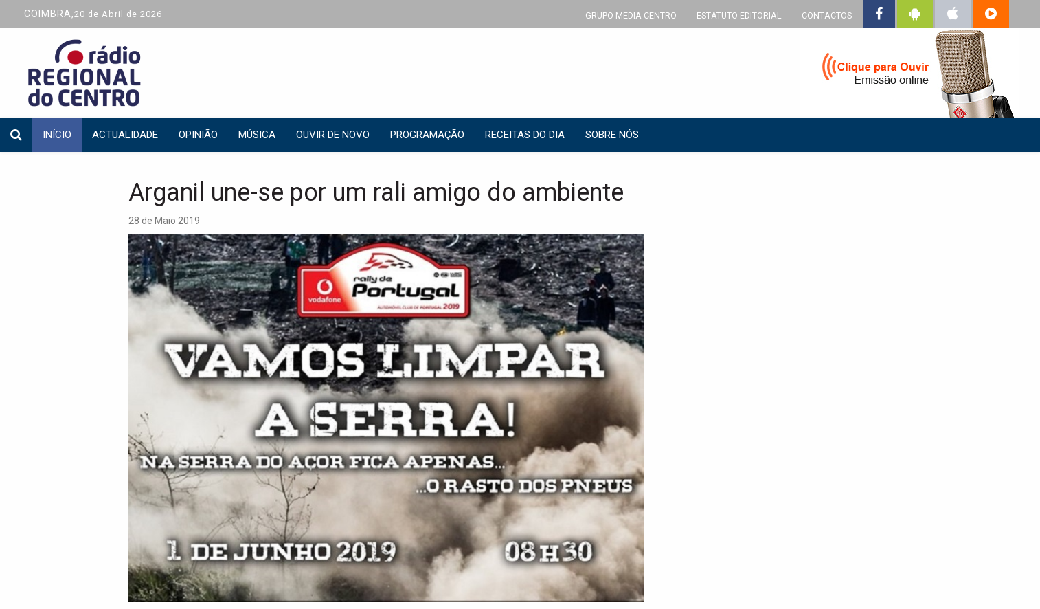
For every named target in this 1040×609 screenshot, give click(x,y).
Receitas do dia (525, 135)
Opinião (198, 135)
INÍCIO (57, 135)
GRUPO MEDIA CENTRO (631, 15)
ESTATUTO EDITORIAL (739, 15)
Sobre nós (612, 135)
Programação (427, 135)
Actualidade (125, 135)
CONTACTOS (827, 15)
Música (256, 135)
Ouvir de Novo (333, 135)
